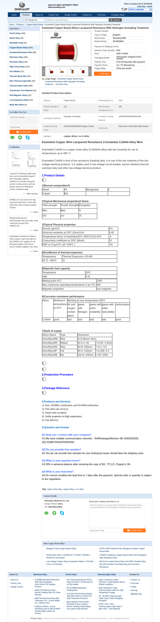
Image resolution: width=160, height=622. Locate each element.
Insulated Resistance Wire (21, 52)
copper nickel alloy (54, 489)
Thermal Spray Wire (18, 76)
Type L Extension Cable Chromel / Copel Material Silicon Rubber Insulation (112, 582)
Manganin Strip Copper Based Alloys (61, 548)
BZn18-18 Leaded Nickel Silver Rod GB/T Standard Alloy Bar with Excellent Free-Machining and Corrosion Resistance (123, 564)
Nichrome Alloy (16, 57)
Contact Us (87, 15)
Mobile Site (136, 594)
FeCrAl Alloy (15, 33)
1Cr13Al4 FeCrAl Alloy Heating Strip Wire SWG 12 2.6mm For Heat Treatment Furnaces (79, 596)
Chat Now (141, 6)
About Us (39, 15)
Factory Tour (54, 15)
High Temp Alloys (17, 67)
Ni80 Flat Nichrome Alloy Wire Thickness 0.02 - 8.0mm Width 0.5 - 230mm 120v (47, 600)
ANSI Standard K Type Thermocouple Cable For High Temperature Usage (111, 590)
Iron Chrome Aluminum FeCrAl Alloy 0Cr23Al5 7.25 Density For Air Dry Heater (80, 582)
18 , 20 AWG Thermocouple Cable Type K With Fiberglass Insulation (111, 598)
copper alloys (68, 489)
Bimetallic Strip (16, 43)
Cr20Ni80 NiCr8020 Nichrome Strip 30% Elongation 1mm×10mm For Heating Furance (47, 583)
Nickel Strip (15, 38)
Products (26, 15)
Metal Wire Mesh (17, 105)
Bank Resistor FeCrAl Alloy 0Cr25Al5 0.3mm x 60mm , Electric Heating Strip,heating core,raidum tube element (79, 605)
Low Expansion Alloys (19, 100)
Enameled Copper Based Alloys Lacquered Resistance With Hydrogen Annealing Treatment (65, 81)
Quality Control (70, 15)
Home (14, 15)
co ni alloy (79, 489)
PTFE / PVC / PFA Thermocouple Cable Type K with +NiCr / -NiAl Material (110, 606)
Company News (117, 15)
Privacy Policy (36, 618)
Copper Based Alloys (34, 25)
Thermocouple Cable (19, 86)
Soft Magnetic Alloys (19, 95)
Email (149, 6)
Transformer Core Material (21, 90)
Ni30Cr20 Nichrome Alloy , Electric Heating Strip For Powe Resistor (47, 592)
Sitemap (134, 590)
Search (116, 20)
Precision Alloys (17, 62)
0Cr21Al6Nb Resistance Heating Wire (76, 589)
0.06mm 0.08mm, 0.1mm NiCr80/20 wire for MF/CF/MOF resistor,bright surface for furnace (47, 609)
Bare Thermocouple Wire (20, 81)
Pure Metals (15, 71)
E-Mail (133, 587)
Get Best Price (62, 84)
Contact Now (23, 132)
